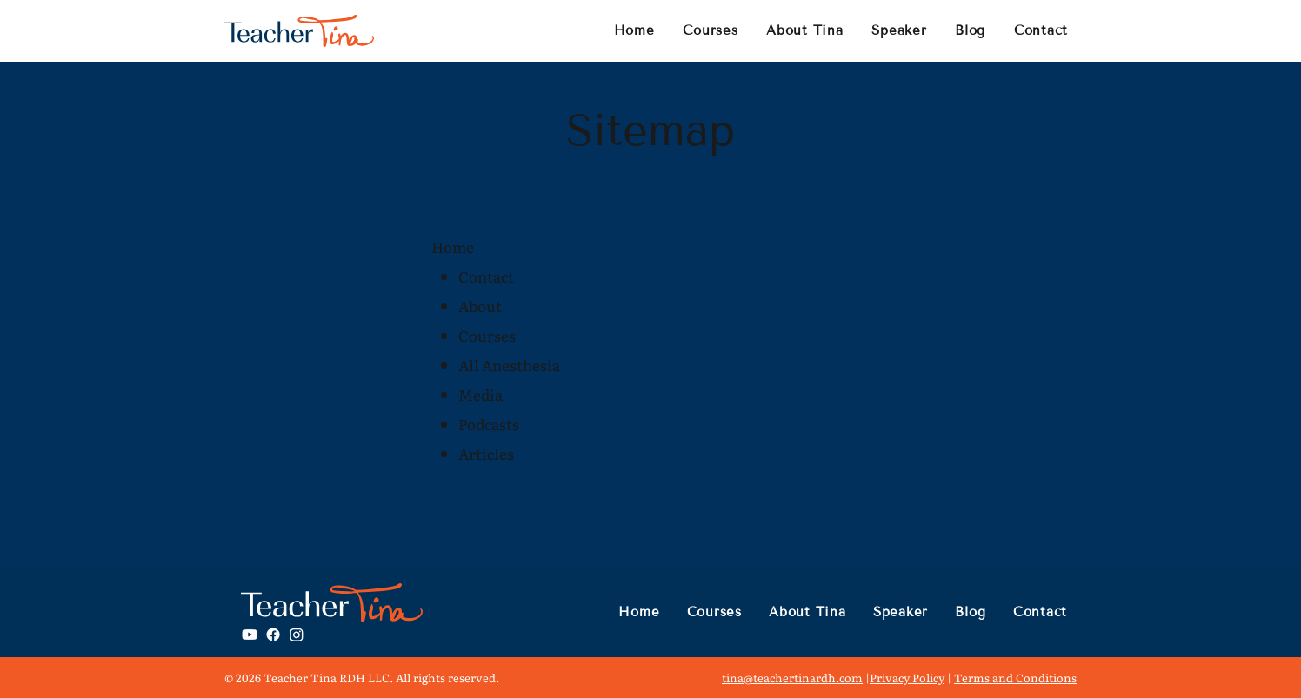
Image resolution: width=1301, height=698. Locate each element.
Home (452, 246)
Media (480, 394)
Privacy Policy (907, 677)
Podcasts (488, 424)
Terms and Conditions (1015, 677)
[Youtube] (249, 634)
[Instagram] (296, 634)
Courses (487, 335)
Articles (486, 453)
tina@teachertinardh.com (792, 677)
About (480, 305)
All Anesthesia (509, 365)
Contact (486, 276)
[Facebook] (273, 634)
